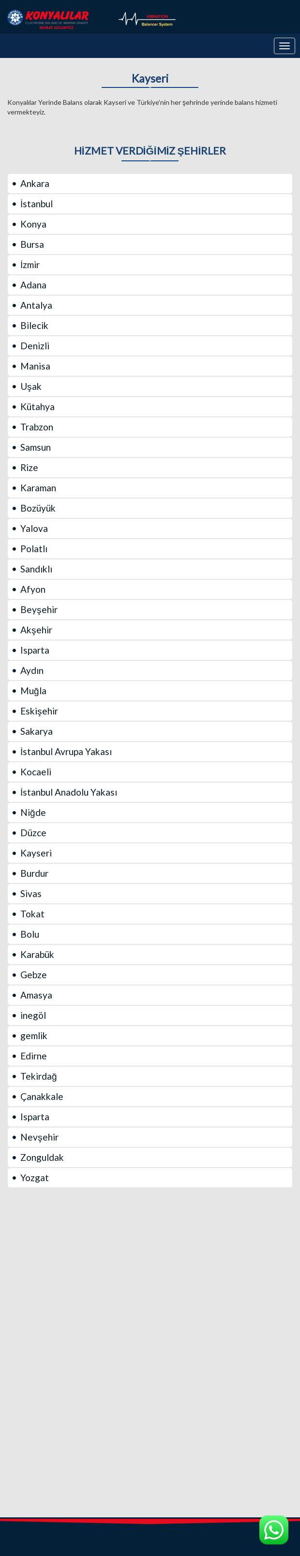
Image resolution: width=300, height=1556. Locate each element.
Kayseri (150, 78)
